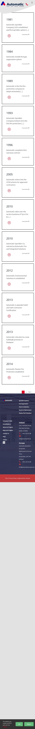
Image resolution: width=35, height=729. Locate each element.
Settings (5, 726)
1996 (10, 264)
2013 (10, 565)
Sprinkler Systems (24, 401)
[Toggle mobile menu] (32, 3)
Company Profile (7, 421)
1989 (10, 139)
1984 (10, 82)
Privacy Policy (13, 478)
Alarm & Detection (24, 407)
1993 (10, 202)
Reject (29, 724)
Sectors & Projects (8, 427)
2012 (10, 508)
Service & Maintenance (25, 410)
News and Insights (8, 430)
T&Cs (6, 478)
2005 (10, 321)
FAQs (4, 436)
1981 (10, 20)
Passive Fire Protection (25, 413)
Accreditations (7, 424)
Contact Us (6, 433)
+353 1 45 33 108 (25, 433)
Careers (5, 440)
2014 (10, 690)
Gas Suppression (23, 404)
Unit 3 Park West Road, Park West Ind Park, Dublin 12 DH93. (25, 428)
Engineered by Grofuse (23, 478)
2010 (10, 383)
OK (19, 724)
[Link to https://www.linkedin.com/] (4, 442)
